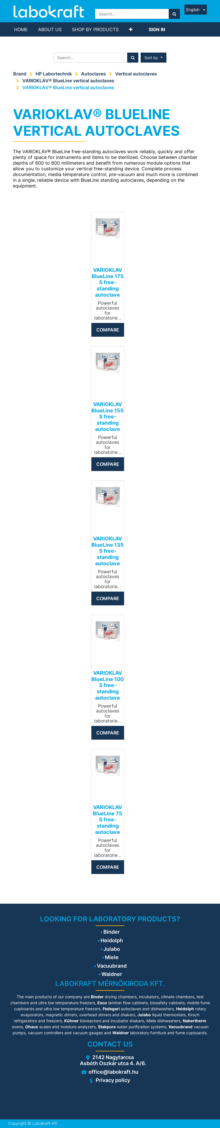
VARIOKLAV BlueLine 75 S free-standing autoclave (107, 819)
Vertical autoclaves (136, 74)
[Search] (174, 14)
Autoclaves (93, 74)
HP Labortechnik (54, 74)
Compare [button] (107, 330)
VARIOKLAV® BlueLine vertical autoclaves (68, 80)
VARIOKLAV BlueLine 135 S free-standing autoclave (107, 551)
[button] (131, 29)
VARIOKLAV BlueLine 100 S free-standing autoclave (107, 685)
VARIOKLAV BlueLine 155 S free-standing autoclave (107, 416)
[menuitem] (21, 29)
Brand (19, 74)
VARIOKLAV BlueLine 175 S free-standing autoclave (108, 282)
